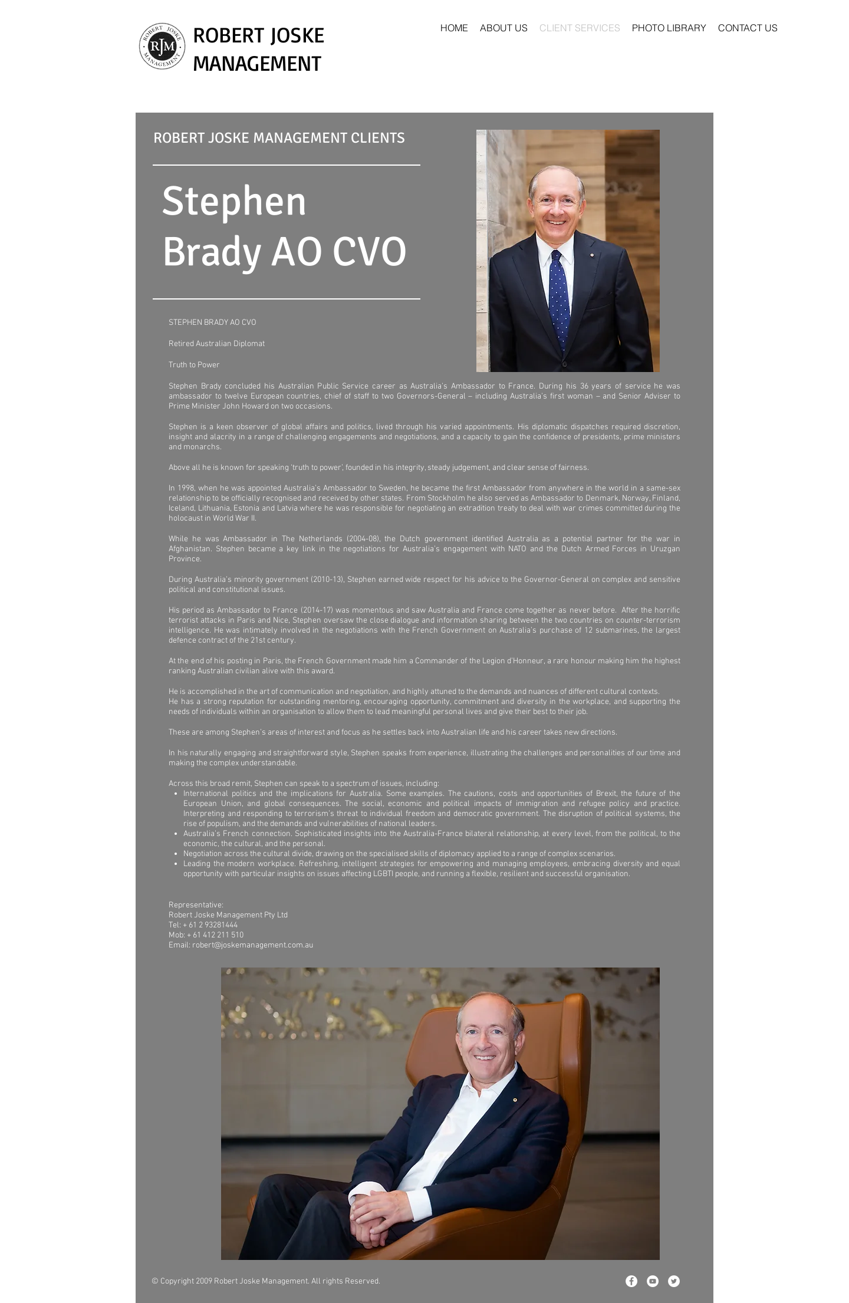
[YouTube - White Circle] (653, 1281)
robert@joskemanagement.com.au (252, 945)
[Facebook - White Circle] (631, 1281)
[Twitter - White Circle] (674, 1281)
